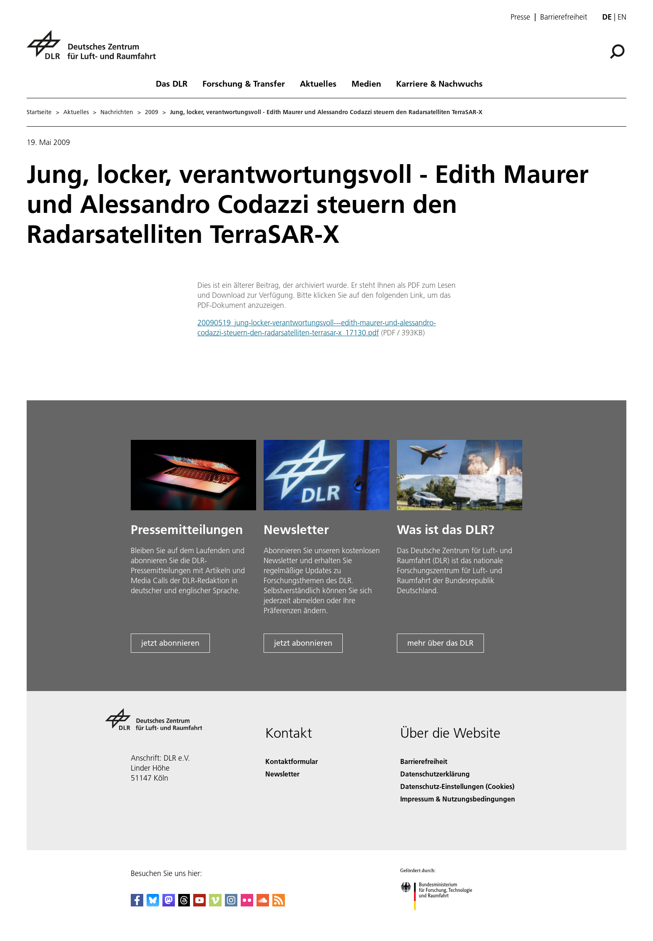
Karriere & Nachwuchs (439, 83)
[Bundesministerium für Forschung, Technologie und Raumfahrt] (441, 917)
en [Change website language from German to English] (622, 17)
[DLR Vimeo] (215, 904)
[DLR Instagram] (231, 904)
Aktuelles (318, 83)
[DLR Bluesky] (153, 904)
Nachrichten (116, 112)
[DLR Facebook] (137, 904)
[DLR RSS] (278, 904)
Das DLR (171, 83)
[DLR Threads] (184, 904)
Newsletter (282, 773)
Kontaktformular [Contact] (291, 761)
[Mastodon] (168, 904)
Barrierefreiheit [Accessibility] (423, 761)
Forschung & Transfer (243, 83)
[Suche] (617, 51)
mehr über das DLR (440, 643)
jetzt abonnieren (170, 643)
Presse (520, 17)
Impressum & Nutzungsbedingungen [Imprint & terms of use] (457, 798)
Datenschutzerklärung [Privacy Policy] (435, 773)
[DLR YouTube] (199, 904)
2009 (151, 112)
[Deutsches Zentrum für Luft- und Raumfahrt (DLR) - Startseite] (94, 49)
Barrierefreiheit (563, 17)
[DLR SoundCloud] (263, 904)
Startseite (39, 112)
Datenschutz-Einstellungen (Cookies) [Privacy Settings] (457, 786)
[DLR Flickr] (247, 904)
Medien (366, 83)
